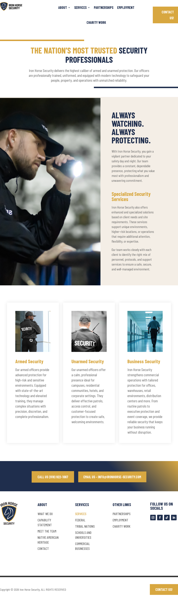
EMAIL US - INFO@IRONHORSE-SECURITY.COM (112, 477)
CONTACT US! (168, 15)
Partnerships (103, 7)
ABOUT (62, 7)
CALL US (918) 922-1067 (52, 477)
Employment (125, 7)
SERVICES (80, 7)
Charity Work (96, 22)
